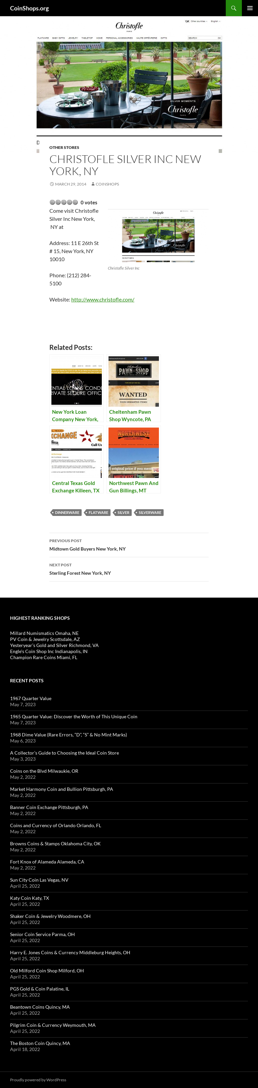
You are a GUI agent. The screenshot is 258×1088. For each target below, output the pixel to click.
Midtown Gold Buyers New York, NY (129, 544)
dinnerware (67, 512)
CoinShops (107, 184)
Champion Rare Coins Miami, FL (43, 657)
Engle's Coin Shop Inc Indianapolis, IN (49, 651)
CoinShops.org (29, 8)
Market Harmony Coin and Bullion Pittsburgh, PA (61, 789)
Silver (123, 512)
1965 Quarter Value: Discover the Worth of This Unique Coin (73, 716)
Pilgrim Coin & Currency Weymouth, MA (53, 1025)
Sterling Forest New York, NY (129, 568)
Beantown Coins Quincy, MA (40, 1007)
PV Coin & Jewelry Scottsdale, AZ (45, 639)
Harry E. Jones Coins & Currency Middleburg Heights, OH (70, 952)
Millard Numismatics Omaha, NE (44, 633)
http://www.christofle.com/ (102, 299)
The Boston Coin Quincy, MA (40, 1043)
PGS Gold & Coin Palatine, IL (39, 989)
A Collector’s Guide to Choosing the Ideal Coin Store (64, 753)
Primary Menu (250, 8)
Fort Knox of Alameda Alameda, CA (47, 861)
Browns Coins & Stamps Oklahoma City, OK (55, 843)
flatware (98, 512)
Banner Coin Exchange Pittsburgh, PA (49, 807)
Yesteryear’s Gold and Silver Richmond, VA (54, 645)
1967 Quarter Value (30, 698)
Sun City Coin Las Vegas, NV (39, 880)
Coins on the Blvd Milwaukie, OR (44, 771)
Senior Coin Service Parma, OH (42, 934)
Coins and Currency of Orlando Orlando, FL (55, 825)
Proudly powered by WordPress (38, 1079)
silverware (150, 512)
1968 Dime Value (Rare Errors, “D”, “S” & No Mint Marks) (68, 734)
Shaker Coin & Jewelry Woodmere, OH (50, 916)
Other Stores (64, 147)
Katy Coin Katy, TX (29, 898)
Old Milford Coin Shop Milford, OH (47, 970)
